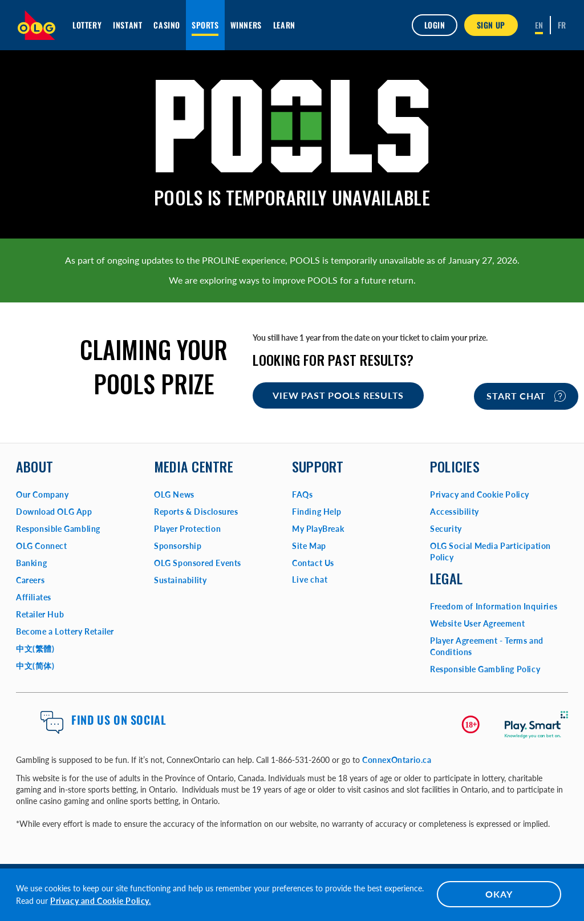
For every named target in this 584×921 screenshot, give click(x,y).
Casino (166, 25)
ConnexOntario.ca (397, 760)
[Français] (562, 25)
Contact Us (313, 563)
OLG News (174, 494)
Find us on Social (118, 719)
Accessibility (454, 511)
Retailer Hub (40, 614)
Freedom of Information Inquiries (493, 606)
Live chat (310, 579)
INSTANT (127, 25)
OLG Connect (41, 546)
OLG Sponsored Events (197, 563)
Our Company (42, 494)
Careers (30, 580)
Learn (284, 25)
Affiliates (33, 597)
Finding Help (316, 511)
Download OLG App (54, 511)
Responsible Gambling (58, 529)
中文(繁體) (35, 648)
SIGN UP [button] (491, 25)
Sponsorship (178, 546)
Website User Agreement (477, 623)
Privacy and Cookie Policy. (100, 901)
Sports (205, 25)
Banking (31, 563)
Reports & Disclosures (196, 511)
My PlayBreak (318, 529)
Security (446, 529)
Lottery (87, 25)
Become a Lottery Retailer (65, 631)
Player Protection (187, 529)
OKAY (498, 893)
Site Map (309, 546)
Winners (246, 25)
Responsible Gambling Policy (485, 669)
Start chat (526, 396)
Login (434, 25)
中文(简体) (35, 665)
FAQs (302, 494)
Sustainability (180, 580)
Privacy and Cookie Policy (479, 494)
